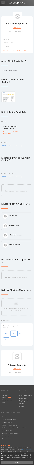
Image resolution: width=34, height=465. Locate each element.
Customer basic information (10, 433)
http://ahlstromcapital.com (14, 50)
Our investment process (9, 419)
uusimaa (18, 146)
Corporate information (25, 395)
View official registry (27, 449)
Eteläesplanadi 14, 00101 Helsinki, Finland (10, 132)
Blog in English (23, 398)
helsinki (4, 146)
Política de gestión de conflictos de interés (14, 428)
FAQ (3, 402)
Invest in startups (7, 400)
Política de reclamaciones (9, 425)
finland (11, 146)
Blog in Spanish (23, 401)
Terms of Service (7, 422)
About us (21, 403)
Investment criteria (7, 417)
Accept (17, 462)
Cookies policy (6, 438)
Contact (21, 406)
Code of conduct (7, 430)
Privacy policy (6, 436)
